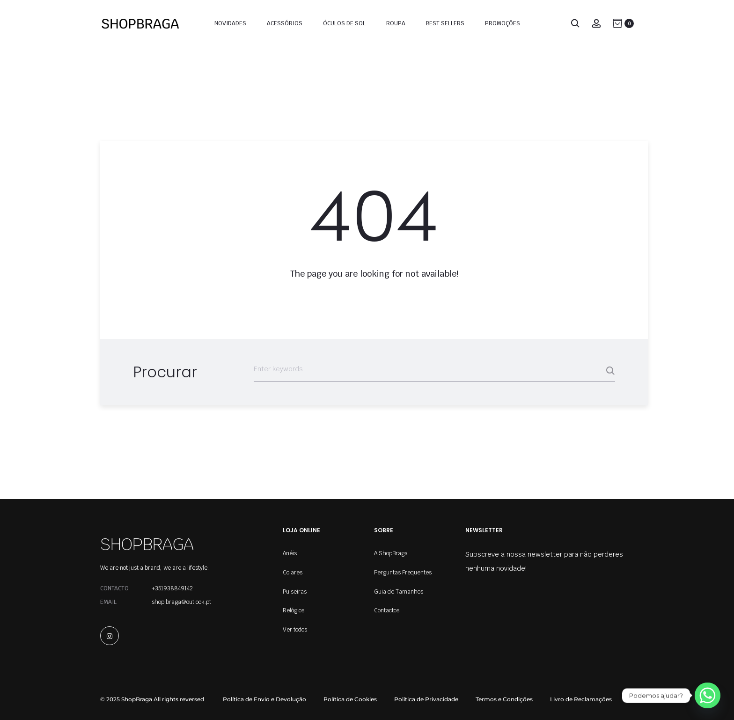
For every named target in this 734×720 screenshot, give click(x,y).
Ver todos (295, 629)
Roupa (395, 23)
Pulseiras (295, 591)
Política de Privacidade (426, 699)
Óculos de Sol (344, 23)
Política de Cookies (350, 699)
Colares (292, 572)
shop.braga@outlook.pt (181, 602)
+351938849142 (172, 588)
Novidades (230, 23)
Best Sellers (445, 23)
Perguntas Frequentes (403, 572)
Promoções (502, 23)
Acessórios (284, 23)
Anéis (290, 553)
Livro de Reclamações (581, 699)
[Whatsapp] (707, 695)
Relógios (293, 610)
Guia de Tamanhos (398, 591)
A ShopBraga (391, 553)
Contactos (386, 610)
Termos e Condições (504, 699)
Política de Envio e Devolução (264, 699)
